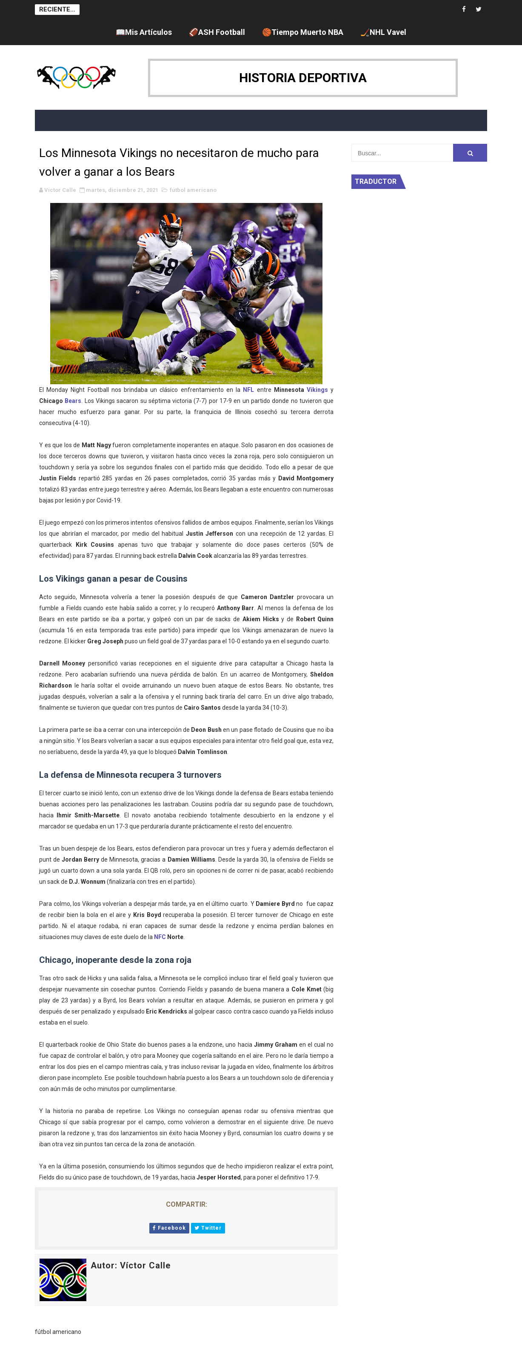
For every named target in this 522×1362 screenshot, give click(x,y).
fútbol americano (193, 190)
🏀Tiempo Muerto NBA (302, 32)
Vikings (317, 389)
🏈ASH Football (217, 32)
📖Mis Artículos (144, 32)
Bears (73, 400)
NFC (160, 937)
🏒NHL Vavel (383, 32)
